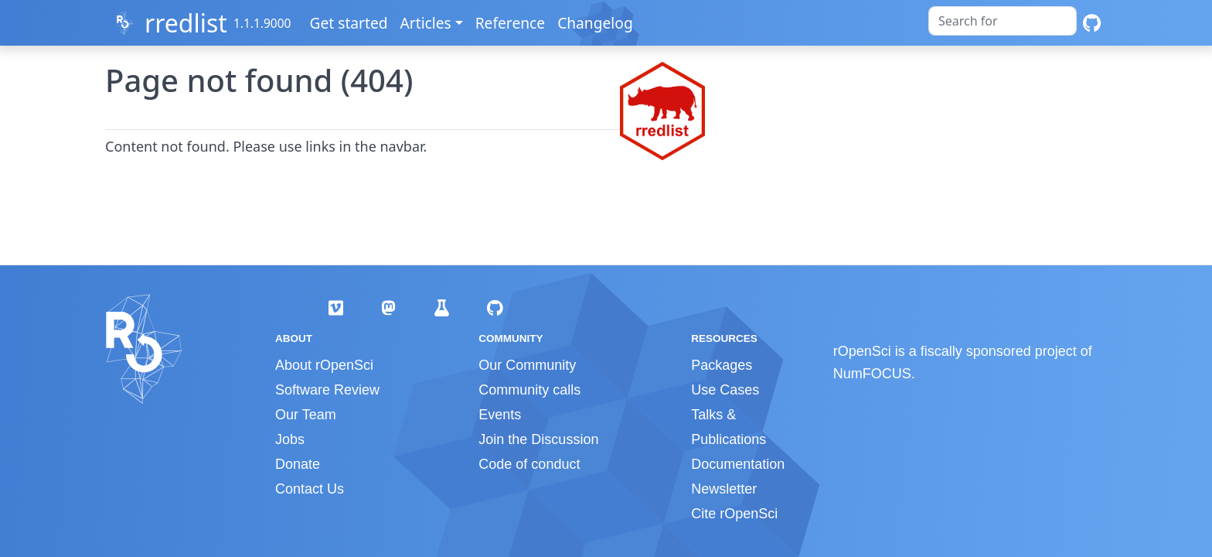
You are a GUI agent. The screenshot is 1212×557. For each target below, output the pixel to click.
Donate (297, 464)
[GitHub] (1092, 22)
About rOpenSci (324, 365)
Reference (511, 22)
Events (499, 414)
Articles (426, 22)
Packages (721, 365)
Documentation (738, 464)
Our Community (527, 365)
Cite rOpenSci (734, 513)
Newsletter (724, 489)
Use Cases (725, 390)
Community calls (529, 390)
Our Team (305, 414)
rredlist (186, 22)
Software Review (327, 390)
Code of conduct (529, 464)
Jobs (290, 439)
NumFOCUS (872, 373)
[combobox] (1002, 21)
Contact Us (309, 489)
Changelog (596, 22)
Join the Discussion (538, 439)
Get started (350, 22)
